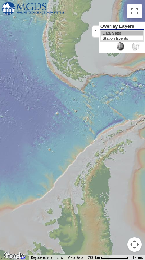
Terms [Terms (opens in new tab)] (138, 258)
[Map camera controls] (134, 244)
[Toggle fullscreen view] (134, 11)
